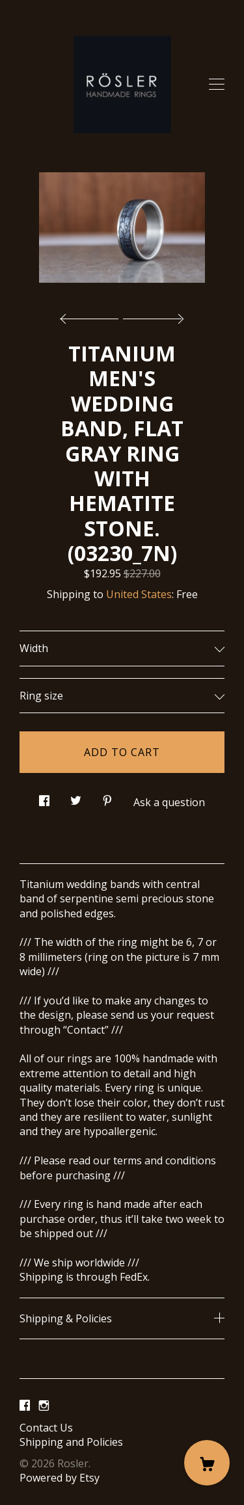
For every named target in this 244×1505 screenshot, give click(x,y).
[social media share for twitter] (75, 796)
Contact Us (46, 1427)
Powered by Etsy (60, 1478)
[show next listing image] (151, 315)
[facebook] (25, 1405)
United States (139, 594)
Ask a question (169, 802)
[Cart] (207, 1462)
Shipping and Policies (71, 1442)
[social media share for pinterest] (107, 796)
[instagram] (44, 1405)
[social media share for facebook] (44, 796)
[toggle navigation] (216, 84)
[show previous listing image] (92, 315)
